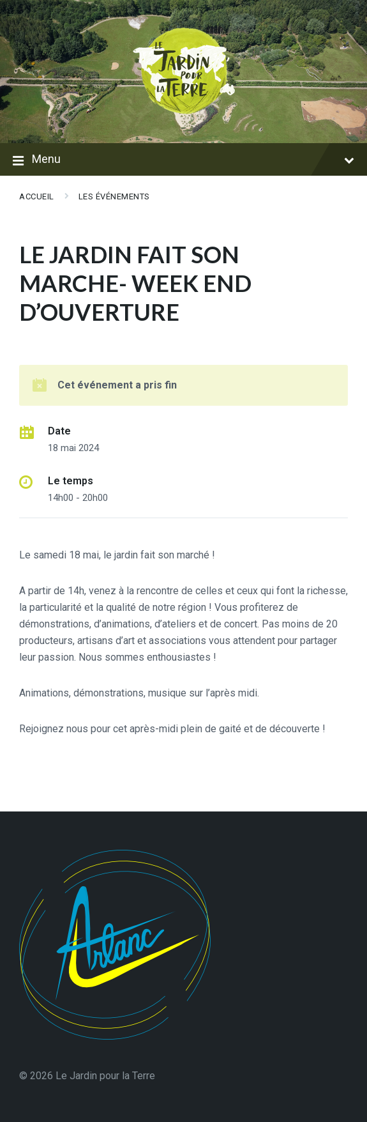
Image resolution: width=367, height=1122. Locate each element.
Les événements (114, 196)
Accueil (36, 196)
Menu (183, 160)
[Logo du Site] (184, 118)
